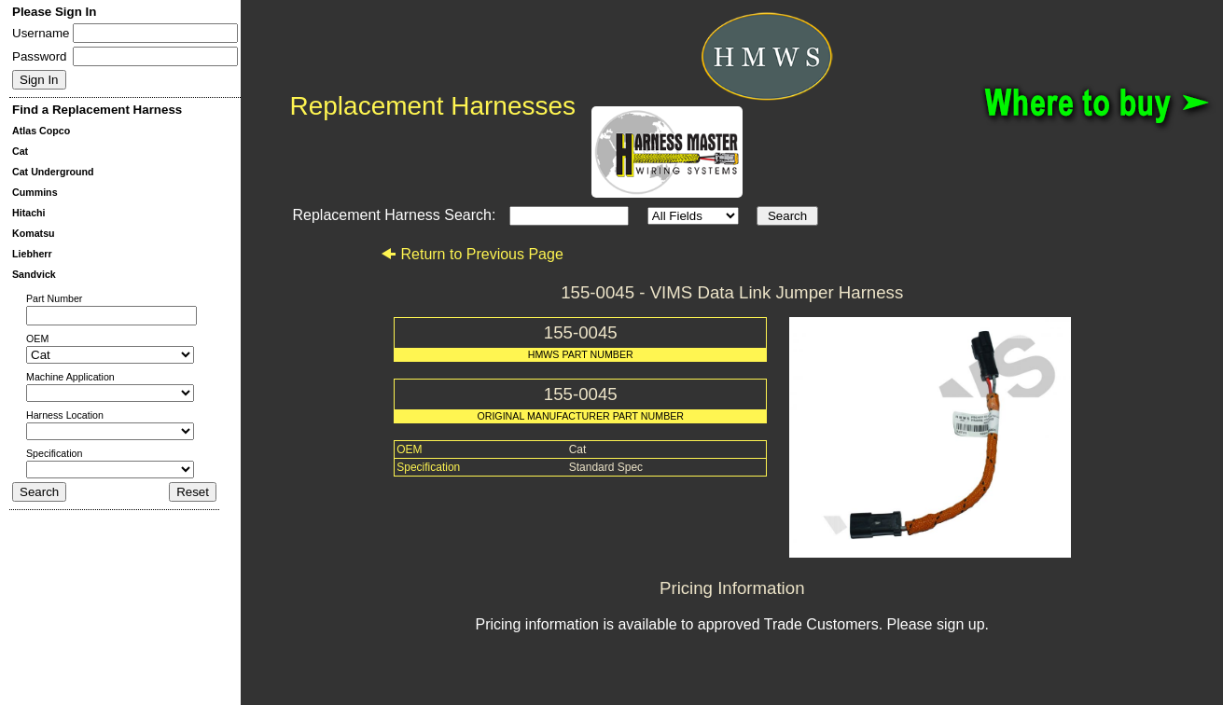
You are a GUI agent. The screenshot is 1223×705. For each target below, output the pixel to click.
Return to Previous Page (472, 254)
